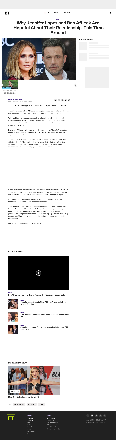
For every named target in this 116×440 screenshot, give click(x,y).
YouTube (29, 425)
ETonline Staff (31, 431)
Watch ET (67, 13)
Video (56, 13)
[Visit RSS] (104, 416)
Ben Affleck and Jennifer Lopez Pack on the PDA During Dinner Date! (36, 295)
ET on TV (29, 427)
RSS (28, 433)
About (29, 429)
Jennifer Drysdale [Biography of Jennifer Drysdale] (16, 99)
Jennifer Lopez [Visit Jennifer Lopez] (19, 404)
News (58, 19)
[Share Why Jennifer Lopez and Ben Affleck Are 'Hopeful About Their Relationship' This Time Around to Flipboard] (65, 100)
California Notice (52, 425)
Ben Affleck (29, 111)
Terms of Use (51, 418)
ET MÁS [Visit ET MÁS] (41, 404)
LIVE (47, 13)
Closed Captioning (52, 423)
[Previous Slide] (1, 85)
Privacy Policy (51, 421)
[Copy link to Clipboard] (69, 100)
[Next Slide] (75, 85)
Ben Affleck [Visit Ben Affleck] (31, 404)
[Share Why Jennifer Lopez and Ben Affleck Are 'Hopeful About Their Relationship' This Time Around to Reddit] (62, 100)
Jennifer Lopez (14, 111)
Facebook (30, 418)
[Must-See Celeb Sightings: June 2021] (38, 380)
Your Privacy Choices (53, 427)
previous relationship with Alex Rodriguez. (32, 211)
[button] (38, 273)
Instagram (30, 421)
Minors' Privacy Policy (53, 429)
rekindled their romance (39, 132)
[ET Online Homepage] (7, 13)
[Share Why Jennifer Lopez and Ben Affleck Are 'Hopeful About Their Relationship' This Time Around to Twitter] (59, 100)
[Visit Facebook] (87, 416)
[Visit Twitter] (92, 416)
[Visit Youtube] (100, 416)
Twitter (29, 423)
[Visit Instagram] (96, 416)
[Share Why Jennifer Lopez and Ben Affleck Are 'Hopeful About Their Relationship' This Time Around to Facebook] (55, 100)
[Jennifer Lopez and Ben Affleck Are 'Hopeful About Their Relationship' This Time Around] (10, 87)
